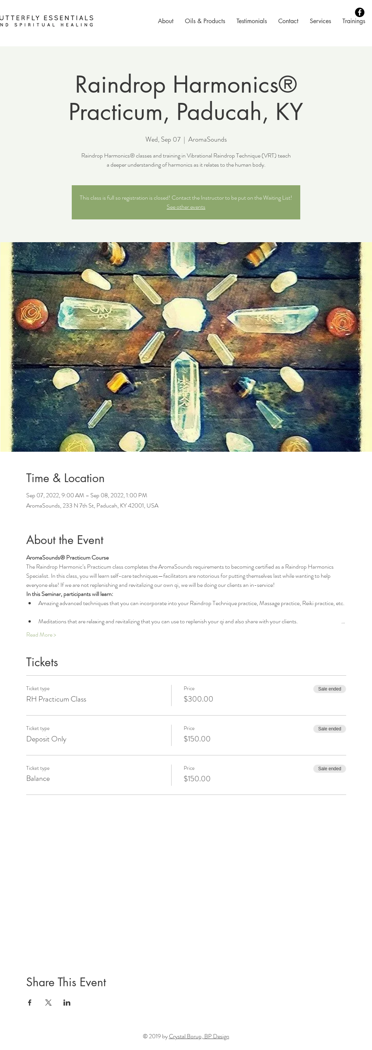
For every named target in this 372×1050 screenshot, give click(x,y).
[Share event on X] (48, 1003)
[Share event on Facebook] (29, 1003)
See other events (186, 206)
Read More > (41, 635)
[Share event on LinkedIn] (67, 1003)
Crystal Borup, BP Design (199, 1036)
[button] (165, 21)
